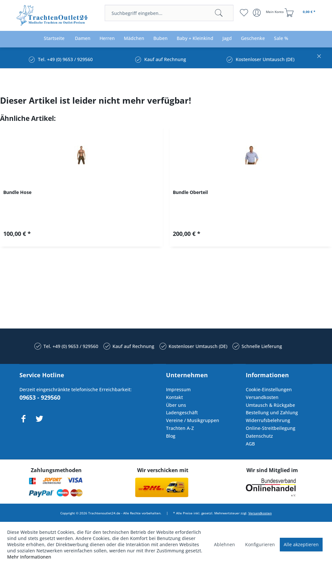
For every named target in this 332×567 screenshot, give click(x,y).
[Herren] (107, 38)
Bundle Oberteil (190, 192)
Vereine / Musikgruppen (192, 420)
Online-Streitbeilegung (270, 428)
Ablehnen (224, 544)
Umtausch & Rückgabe (270, 405)
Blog (170, 436)
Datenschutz (259, 436)
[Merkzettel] (244, 12)
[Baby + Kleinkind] (195, 38)
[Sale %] (281, 38)
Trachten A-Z (180, 428)
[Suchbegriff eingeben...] (169, 13)
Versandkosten (262, 397)
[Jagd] (227, 38)
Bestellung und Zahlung (272, 412)
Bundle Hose (17, 192)
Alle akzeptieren (301, 544)
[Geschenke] (252, 38)
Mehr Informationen (29, 557)
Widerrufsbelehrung (268, 420)
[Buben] (160, 38)
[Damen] (82, 38)
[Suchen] (218, 13)
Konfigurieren (260, 544)
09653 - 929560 (39, 397)
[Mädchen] (134, 38)
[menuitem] (169, 13)
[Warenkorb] (301, 12)
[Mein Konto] (269, 12)
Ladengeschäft (182, 412)
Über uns (176, 405)
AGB (250, 444)
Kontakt (174, 397)
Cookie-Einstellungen (269, 389)
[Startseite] (54, 38)
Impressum (178, 389)
